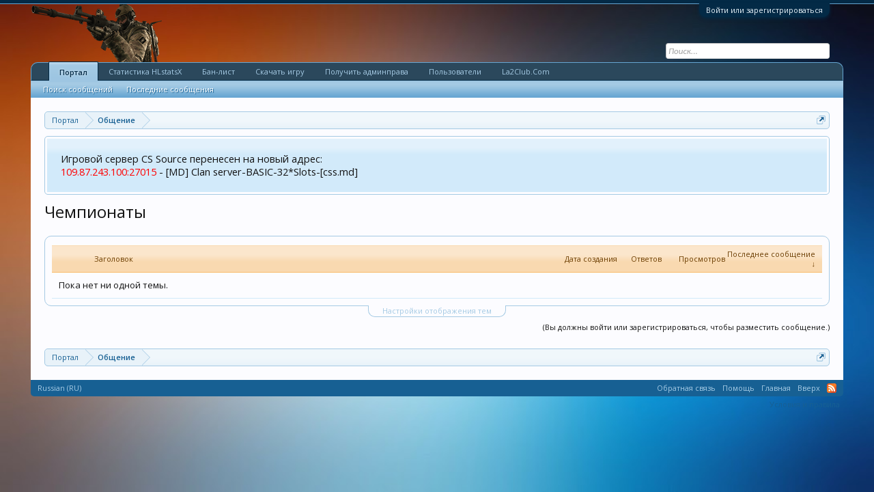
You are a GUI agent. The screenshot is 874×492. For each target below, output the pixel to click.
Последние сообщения (170, 89)
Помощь (738, 388)
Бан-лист (218, 71)
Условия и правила (805, 404)
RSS (831, 388)
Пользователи (455, 71)
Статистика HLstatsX (145, 71)
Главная (776, 388)
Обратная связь (686, 388)
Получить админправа (366, 71)
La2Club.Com (526, 71)
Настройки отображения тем (437, 310)
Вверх (809, 388)
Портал (73, 72)
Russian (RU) (59, 388)
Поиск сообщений (78, 89)
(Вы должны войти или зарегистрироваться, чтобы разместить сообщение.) (686, 327)
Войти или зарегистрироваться (764, 10)
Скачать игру (280, 71)
